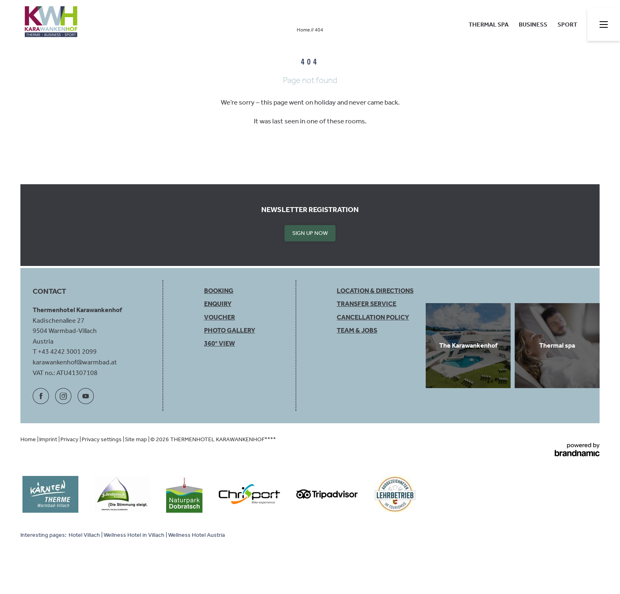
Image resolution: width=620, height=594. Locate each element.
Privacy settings (102, 439)
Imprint (48, 439)
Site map (136, 439)
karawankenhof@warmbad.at (75, 362)
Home (304, 30)
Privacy (70, 439)
